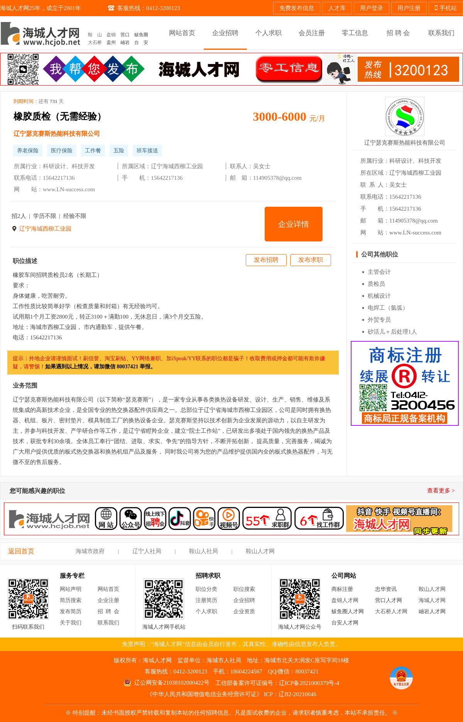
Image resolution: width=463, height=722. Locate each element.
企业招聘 (244, 600)
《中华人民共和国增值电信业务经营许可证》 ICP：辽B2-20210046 (231, 694)
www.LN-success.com (69, 189)
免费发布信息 (296, 8)
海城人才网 (432, 600)
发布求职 (310, 259)
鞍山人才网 (260, 551)
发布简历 (70, 611)
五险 (118, 151)
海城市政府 (90, 551)
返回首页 (21, 551)
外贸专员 (379, 320)
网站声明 (70, 589)
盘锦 (111, 34)
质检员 (376, 284)
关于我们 (70, 623)
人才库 (337, 8)
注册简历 (206, 600)
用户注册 (409, 8)
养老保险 (28, 151)
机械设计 (379, 296)
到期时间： (39, 101)
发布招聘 (266, 259)
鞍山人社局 (203, 551)
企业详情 (293, 224)
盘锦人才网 (344, 600)
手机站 (446, 8)
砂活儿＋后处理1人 (392, 332)
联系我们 (108, 623)
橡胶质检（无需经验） (60, 116)
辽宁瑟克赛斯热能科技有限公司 (57, 133)
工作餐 (93, 151)
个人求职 (206, 611)
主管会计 (379, 272)
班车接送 (147, 151)
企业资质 (244, 611)
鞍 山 (95, 34)
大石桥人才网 (391, 611)
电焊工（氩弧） (388, 308)
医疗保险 (62, 151)
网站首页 (108, 589)
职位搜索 (244, 589)
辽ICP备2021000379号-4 (309, 683)
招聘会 (110, 611)
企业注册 (108, 600)
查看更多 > (441, 491)
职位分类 (206, 589)
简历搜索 (70, 600)
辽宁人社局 (146, 551)
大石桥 (95, 42)
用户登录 (371, 8)
